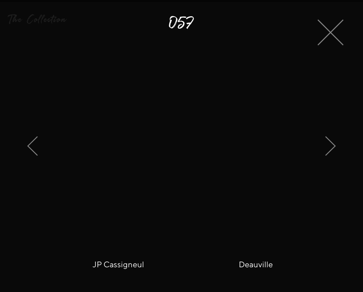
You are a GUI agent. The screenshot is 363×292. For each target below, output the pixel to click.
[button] (36, 19)
